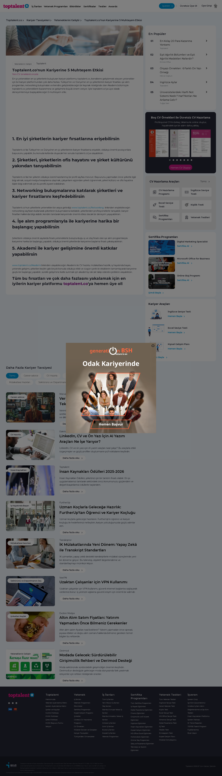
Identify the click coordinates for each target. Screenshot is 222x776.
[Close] (153, 345)
